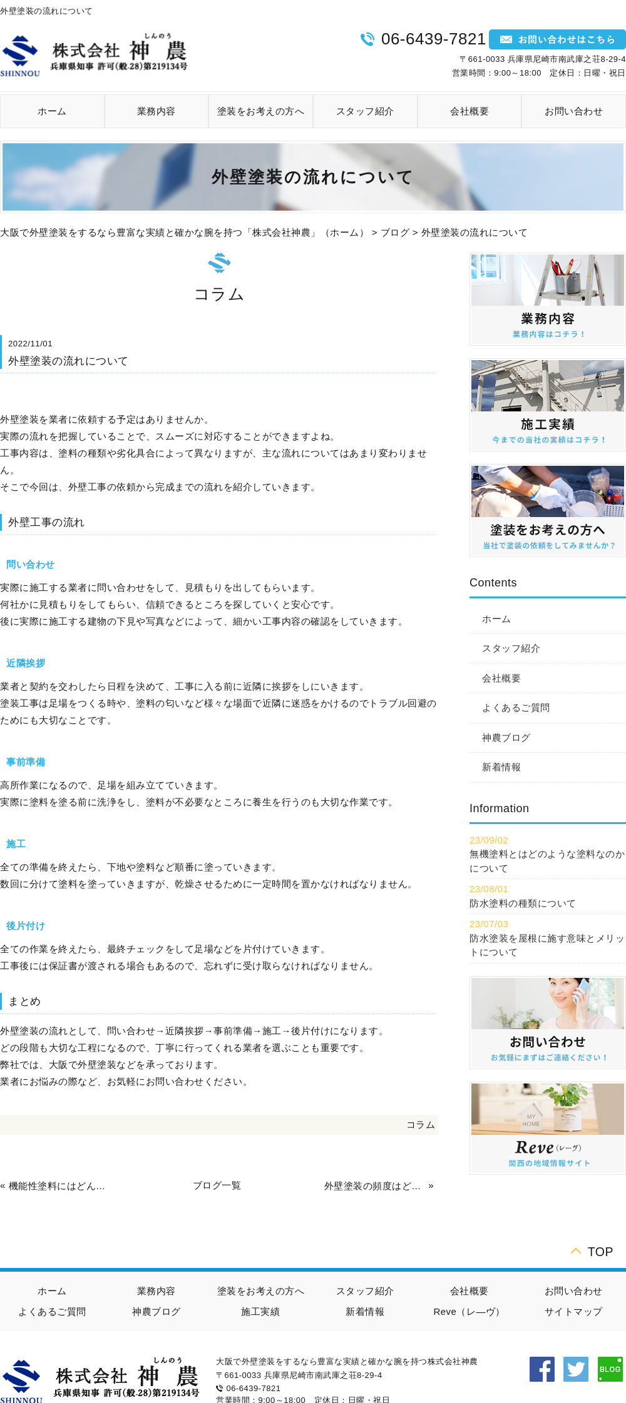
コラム (421, 1124)
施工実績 (260, 1311)
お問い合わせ (574, 111)
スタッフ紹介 (365, 111)
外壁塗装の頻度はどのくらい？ (375, 1185)
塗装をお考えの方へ (261, 111)
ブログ (395, 232)
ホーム (52, 111)
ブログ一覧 (217, 1185)
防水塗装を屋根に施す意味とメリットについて (547, 945)
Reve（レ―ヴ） (469, 1311)
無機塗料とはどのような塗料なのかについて (547, 860)
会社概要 (469, 111)
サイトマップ (574, 1311)
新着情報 (501, 767)
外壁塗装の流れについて (474, 232)
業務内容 (156, 111)
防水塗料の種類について (523, 903)
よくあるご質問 (516, 707)
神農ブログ (506, 737)
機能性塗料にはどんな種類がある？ (59, 1185)
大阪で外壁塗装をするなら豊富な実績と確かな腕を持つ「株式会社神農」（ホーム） (184, 232)
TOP (600, 1250)
